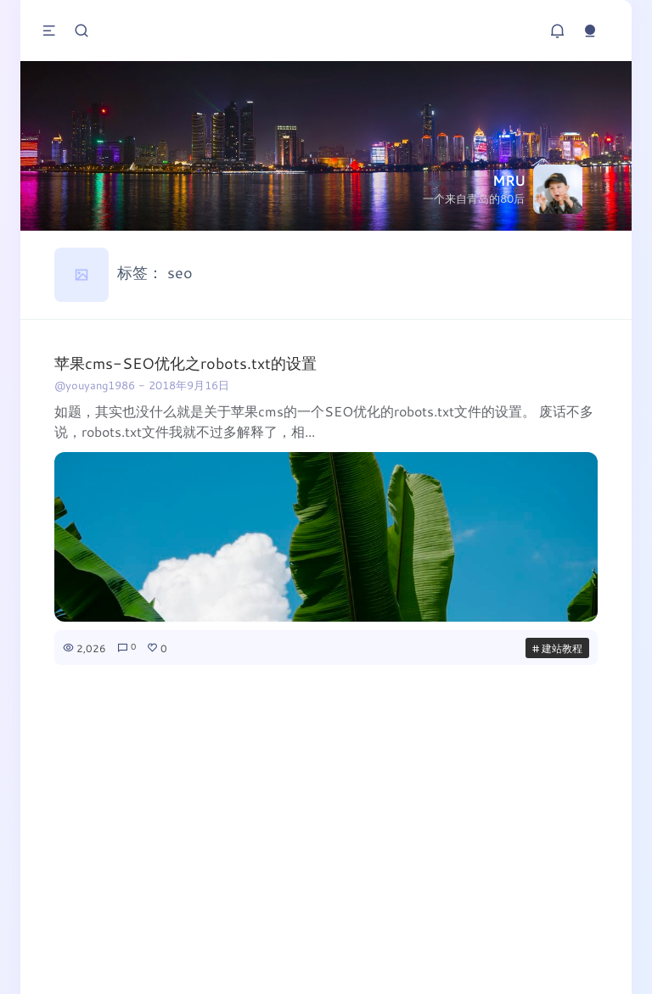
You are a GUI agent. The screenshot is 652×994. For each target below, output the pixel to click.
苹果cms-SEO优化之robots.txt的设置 (185, 363)
